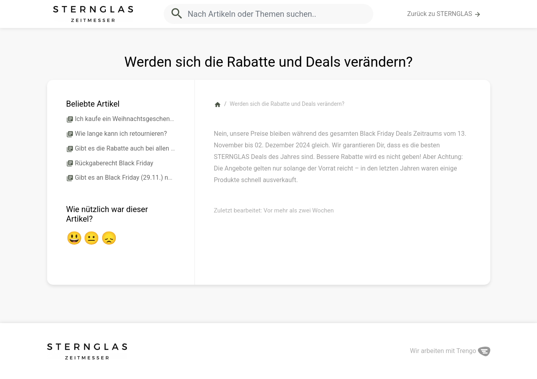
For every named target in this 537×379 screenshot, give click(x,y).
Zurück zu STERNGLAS (444, 14)
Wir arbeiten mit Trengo (450, 351)
